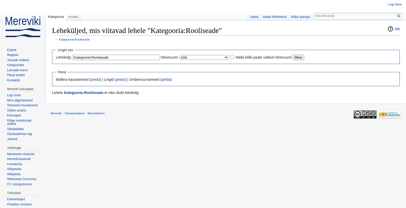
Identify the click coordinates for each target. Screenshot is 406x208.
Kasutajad (14, 115)
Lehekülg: (64, 57)
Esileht (11, 50)
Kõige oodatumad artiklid (19, 122)
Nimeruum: (170, 57)
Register (13, 55)
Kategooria (56, 17)
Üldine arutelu (16, 110)
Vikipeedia (14, 169)
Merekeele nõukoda (20, 154)
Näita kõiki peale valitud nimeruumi (264, 57)
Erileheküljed (16, 199)
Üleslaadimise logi (19, 134)
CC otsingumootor (19, 184)
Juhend (12, 139)
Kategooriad (15, 65)
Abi (397, 29)
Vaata (254, 17)
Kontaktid (13, 80)
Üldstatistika (15, 129)
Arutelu (73, 17)
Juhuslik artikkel (18, 60)
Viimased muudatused (22, 105)
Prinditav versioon (19, 204)
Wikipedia (13, 174)
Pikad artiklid (16, 75)
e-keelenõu (14, 164)
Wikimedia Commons (21, 179)
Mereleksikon (96, 113)
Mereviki (56, 113)
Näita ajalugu (300, 17)
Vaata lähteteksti (275, 17)
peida (95, 79)
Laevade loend (17, 70)
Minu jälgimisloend (20, 100)
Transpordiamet (74, 113)
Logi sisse (395, 4)
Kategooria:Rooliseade (74, 39)
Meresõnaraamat (19, 159)
